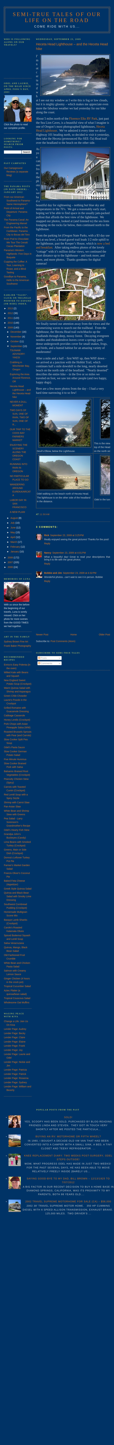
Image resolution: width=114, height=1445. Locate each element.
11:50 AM (45, 514)
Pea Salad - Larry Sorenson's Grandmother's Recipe (17, 822)
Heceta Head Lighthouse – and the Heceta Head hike (72, 46)
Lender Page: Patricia (15, 1069)
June (13, 527)
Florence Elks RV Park (83, 118)
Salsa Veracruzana (14, 943)
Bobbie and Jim (53, 573)
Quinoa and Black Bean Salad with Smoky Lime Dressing (17, 896)
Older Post (104, 634)
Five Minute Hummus (15, 759)
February (15, 546)
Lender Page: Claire (14, 1037)
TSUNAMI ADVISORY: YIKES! (17, 354)
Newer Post (42, 634)
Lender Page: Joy (13, 1050)
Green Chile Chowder (15, 695)
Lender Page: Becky (14, 1033)
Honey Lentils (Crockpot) (17, 719)
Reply (47, 543)
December (16, 331)
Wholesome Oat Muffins (16, 1002)
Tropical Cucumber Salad (17, 986)
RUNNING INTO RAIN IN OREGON (18, 468)
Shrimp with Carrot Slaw (16, 802)
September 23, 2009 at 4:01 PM (69, 552)
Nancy (47, 552)
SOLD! (68, 1117)
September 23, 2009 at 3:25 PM (67, 535)
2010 (11, 322)
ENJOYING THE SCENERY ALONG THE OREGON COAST (18, 452)
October (15, 341)
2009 (11, 327)
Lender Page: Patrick (15, 1074)
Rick (46, 535)
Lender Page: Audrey (15, 1029)
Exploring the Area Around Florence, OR (20, 378)
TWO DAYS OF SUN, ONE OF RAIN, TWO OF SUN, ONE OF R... (19, 417)
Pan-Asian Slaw (12, 806)
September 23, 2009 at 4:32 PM (79, 573)
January (15, 551)
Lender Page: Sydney (15, 1082)
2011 (11, 318)
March (14, 542)
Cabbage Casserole (14, 715)
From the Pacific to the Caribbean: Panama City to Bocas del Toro (17, 231)
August (14, 518)
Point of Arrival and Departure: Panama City (15, 212)
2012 (11, 313)
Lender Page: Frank (14, 1045)
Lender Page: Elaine (15, 1041)
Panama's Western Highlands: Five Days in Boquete (17, 254)
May (12, 532)
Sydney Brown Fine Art (16, 641)
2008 (11, 557)
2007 (11, 562)
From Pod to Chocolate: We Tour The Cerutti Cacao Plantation (16, 242)
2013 (11, 308)
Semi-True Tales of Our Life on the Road (57, 17)
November (16, 336)
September (16, 346)
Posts (42, 658)
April (13, 537)
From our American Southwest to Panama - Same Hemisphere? (17, 201)
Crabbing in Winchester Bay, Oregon (20, 366)
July (12, 522)
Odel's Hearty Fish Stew (16, 830)
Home (73, 634)
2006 (11, 567)
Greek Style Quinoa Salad (17, 888)
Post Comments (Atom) (63, 641)
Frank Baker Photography (17, 645)
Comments (45, 663)
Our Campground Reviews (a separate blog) (16, 172)
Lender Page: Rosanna (16, 1078)
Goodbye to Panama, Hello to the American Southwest (16, 280)
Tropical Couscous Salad (17, 998)
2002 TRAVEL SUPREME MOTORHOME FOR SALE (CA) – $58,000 (68, 1201)
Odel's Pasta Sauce (14, 747)
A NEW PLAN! (17, 512)
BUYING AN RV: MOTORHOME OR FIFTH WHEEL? (68, 1136)
